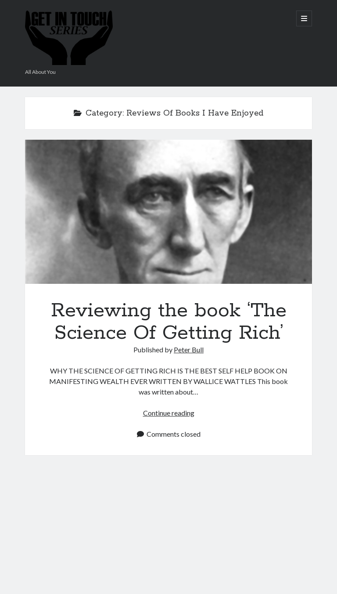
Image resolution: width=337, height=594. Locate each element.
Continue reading (168, 413)
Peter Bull (189, 349)
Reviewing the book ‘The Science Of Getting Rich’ (168, 211)
